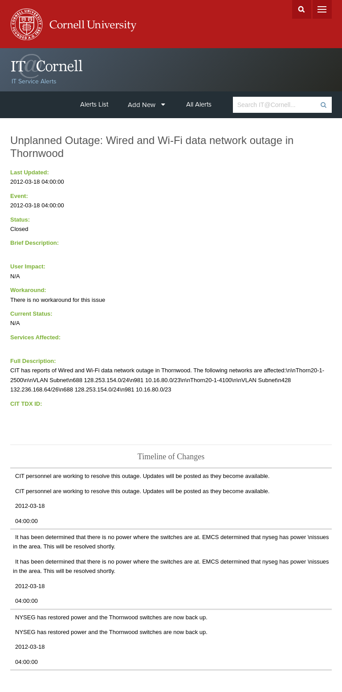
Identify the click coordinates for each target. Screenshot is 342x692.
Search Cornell (301, 9)
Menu (322, 9)
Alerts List (94, 104)
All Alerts (199, 104)
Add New (146, 105)
